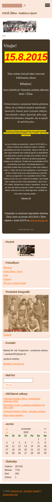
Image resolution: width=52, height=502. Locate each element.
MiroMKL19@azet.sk (13, 364)
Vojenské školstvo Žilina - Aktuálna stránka (24, 411)
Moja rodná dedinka (13, 415)
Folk (5, 275)
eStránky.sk (16, 491)
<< (7, 429)
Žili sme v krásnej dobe (14, 283)
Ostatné (7, 279)
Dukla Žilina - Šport (12, 271)
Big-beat (7, 267)
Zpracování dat (10, 494)
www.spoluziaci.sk (39, 220)
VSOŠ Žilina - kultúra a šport (19, 13)
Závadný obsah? (32, 491)
